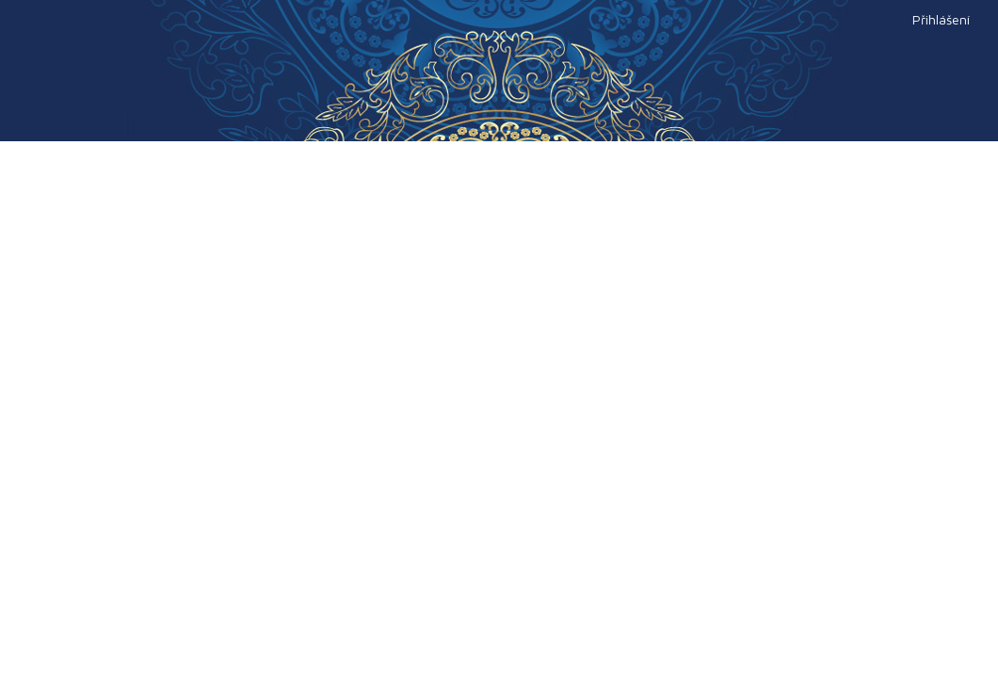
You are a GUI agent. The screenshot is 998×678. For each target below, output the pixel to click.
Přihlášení (941, 19)
